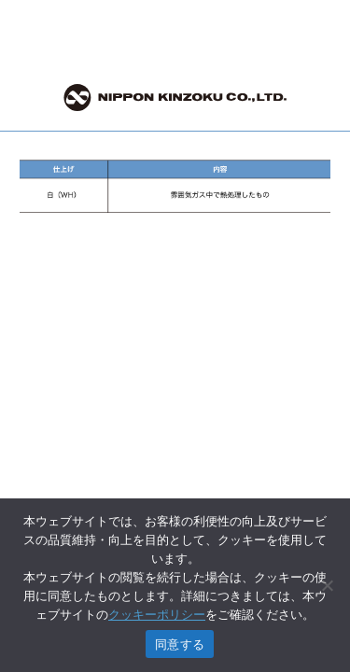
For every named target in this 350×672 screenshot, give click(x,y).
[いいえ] (326, 585)
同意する (179, 644)
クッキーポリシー (156, 615)
